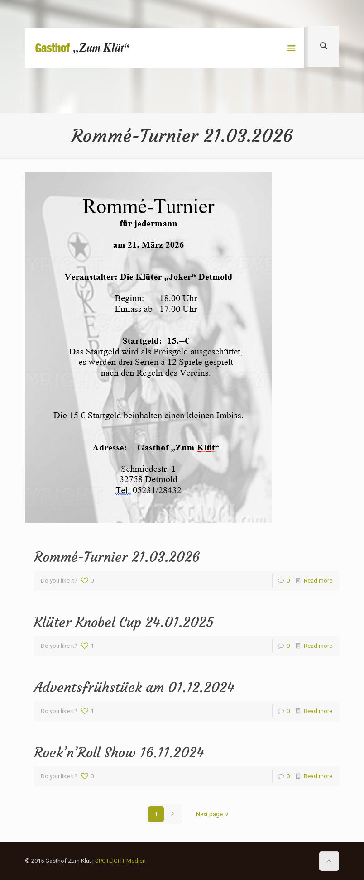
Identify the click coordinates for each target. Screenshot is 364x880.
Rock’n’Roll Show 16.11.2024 (119, 752)
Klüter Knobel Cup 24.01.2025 (123, 622)
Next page (213, 814)
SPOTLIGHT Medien (120, 860)
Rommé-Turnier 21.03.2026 (117, 557)
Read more (318, 580)
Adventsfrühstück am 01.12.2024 (134, 687)
